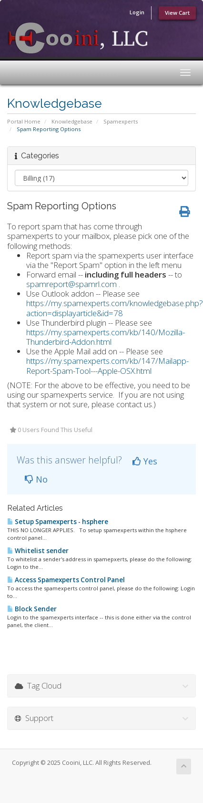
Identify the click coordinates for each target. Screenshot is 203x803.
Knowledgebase (71, 121)
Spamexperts (120, 121)
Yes (144, 461)
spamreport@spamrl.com (71, 283)
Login (137, 12)
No (36, 479)
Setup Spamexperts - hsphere (57, 521)
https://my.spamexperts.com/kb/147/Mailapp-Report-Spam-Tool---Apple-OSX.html (107, 365)
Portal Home (24, 121)
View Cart (177, 12)
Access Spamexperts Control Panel (66, 580)
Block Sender (32, 609)
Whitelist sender (38, 550)
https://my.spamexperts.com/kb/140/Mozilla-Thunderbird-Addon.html (105, 337)
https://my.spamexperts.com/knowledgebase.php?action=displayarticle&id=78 (114, 308)
